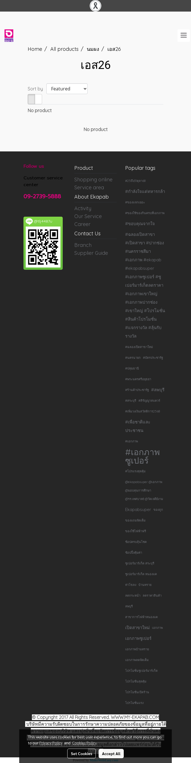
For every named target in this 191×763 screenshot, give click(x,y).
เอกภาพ (157, 628)
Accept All (111, 753)
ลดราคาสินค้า (152, 595)
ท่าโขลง (130, 585)
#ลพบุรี (157, 389)
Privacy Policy (50, 742)
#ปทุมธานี (132, 368)
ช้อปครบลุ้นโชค (136, 542)
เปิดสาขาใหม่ (137, 627)
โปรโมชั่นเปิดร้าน (137, 692)
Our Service (88, 216)
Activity (82, 208)
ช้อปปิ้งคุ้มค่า (133, 553)
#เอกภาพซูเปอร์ (142, 456)
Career (82, 224)
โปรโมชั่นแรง (134, 703)
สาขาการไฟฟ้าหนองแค (141, 617)
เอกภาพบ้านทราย (137, 649)
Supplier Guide (91, 253)
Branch (83, 245)
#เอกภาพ (131, 441)
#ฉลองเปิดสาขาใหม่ (139, 347)
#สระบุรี (130, 401)
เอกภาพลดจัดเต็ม (137, 660)
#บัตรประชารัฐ (153, 358)
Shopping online (93, 179)
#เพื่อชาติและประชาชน (137, 426)
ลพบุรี (129, 606)
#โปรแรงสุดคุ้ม (135, 471)
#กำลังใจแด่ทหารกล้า (145, 191)
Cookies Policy (84, 742)
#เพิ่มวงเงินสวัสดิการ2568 (142, 411)
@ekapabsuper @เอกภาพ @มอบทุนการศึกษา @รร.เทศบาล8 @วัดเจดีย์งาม (144, 490)
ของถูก (158, 510)
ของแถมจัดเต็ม (135, 520)
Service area (89, 187)
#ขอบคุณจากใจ (140, 223)
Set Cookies (81, 753)
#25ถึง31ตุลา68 (135, 181)
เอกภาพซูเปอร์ (138, 638)
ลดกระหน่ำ (132, 595)
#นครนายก (133, 358)
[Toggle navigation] (183, 35)
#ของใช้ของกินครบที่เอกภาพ (144, 213)
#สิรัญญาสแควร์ (149, 401)
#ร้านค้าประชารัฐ (137, 390)
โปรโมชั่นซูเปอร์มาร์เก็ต (141, 671)
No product (40, 110)
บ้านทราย (144, 585)
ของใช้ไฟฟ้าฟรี (135, 531)
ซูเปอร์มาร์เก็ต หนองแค (141, 574)
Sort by (37, 89)
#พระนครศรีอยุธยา (138, 379)
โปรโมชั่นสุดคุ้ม (135, 681)
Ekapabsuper (138, 509)
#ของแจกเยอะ (135, 202)
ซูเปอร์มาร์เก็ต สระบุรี (139, 563)
